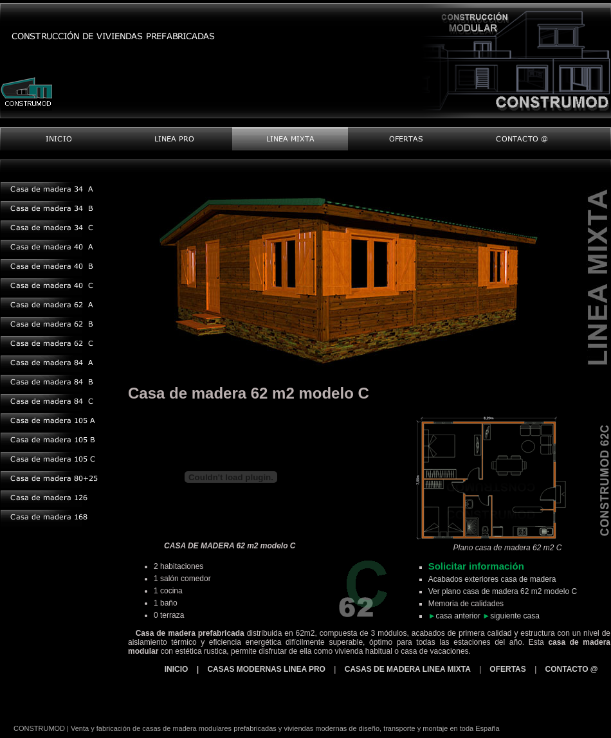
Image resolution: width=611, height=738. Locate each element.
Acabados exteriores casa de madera (492, 579)
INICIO (177, 669)
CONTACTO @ (571, 669)
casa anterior (458, 615)
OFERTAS (507, 669)
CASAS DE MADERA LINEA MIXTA (409, 669)
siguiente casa (515, 615)
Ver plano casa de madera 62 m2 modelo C (502, 591)
